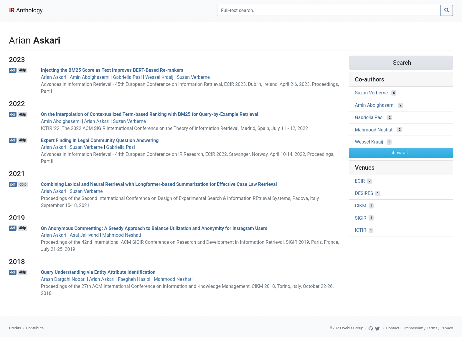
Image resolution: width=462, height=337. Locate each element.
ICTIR (360, 230)
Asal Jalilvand (84, 235)
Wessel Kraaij (159, 77)
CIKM (361, 205)
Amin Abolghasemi (90, 77)
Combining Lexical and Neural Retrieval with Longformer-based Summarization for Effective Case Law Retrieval (159, 184)
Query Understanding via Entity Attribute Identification (98, 272)
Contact (393, 328)
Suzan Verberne (193, 77)
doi (12, 70)
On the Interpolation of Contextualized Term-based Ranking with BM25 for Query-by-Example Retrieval (149, 114)
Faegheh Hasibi (134, 279)
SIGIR (361, 218)
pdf (13, 184)
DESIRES (364, 193)
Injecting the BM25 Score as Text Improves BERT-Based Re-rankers (112, 70)
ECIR (360, 181)
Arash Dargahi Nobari (63, 279)
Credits (15, 328)
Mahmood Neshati (121, 235)
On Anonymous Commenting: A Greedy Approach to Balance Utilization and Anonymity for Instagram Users (154, 228)
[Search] (329, 10)
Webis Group (352, 328)
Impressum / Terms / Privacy (428, 328)
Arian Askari (53, 77)
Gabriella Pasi (127, 77)
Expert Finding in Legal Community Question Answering (100, 140)
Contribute (35, 328)
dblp (22, 70)
